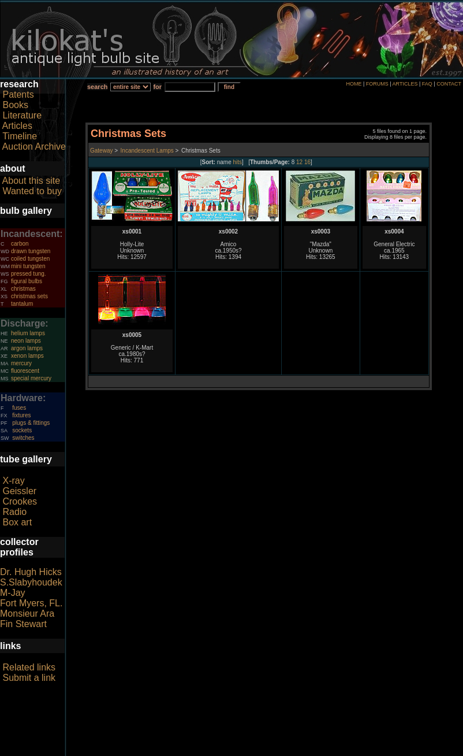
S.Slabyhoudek (31, 582)
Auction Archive (34, 146)
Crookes (19, 501)
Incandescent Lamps (147, 150)
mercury (21, 363)
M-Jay (12, 593)
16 (307, 162)
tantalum (22, 304)
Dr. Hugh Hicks (31, 572)
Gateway (101, 150)
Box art (17, 522)
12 (299, 162)
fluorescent (25, 371)
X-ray (13, 481)
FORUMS (377, 84)
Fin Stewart (23, 624)
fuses (19, 408)
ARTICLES (405, 84)
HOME (353, 84)
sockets (22, 430)
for (157, 86)
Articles (17, 126)
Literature (22, 115)
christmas (23, 289)
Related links (28, 667)
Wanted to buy (32, 191)
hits (237, 162)
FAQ (427, 84)
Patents (17, 94)
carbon (20, 243)
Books (15, 105)
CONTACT (448, 84)
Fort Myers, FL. (31, 603)
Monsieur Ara (27, 613)
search (97, 86)
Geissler (19, 491)
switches (23, 438)
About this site (31, 181)
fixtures (21, 415)
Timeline (19, 136)
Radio (14, 512)
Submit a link (28, 678)
